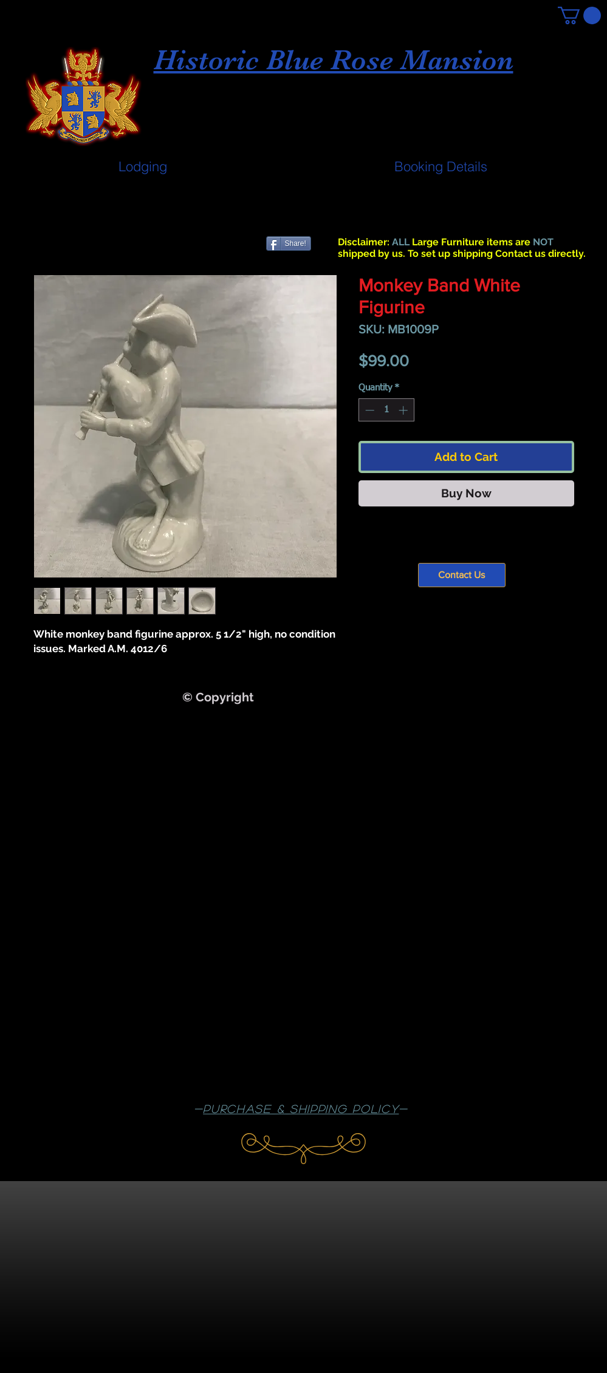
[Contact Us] (462, 575)
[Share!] (288, 243)
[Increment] (404, 410)
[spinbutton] (386, 410)
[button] (579, 15)
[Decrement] (368, 410)
